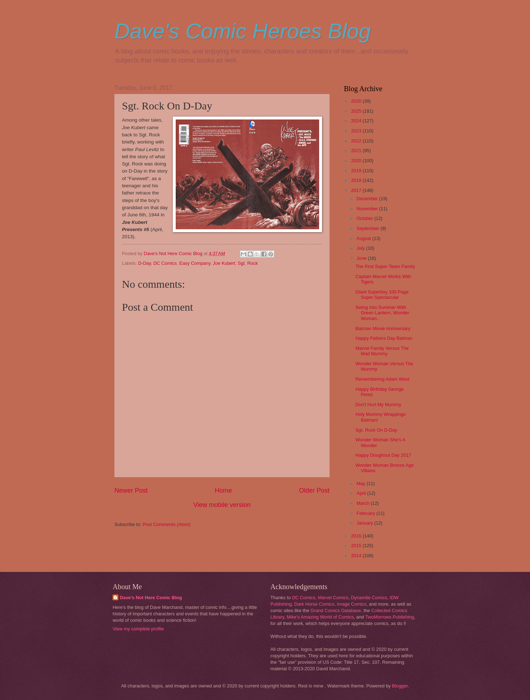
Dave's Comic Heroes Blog (242, 31)
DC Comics (165, 263)
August (364, 238)
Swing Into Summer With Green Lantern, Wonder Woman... (382, 313)
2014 (357, 555)
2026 (357, 101)
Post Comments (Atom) (167, 524)
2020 (357, 160)
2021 (357, 150)
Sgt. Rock (248, 263)
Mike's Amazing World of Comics (320, 617)
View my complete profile (138, 628)
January (365, 523)
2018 (357, 180)
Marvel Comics (333, 597)
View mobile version (222, 504)
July (361, 248)
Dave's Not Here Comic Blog (151, 597)
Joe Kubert (224, 263)
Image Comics (351, 604)
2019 (357, 170)
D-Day (144, 263)
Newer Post (131, 490)
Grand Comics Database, (337, 610)
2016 (357, 536)
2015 (357, 545)
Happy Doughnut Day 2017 (383, 455)
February (366, 513)
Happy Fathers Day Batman (383, 338)
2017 (357, 190)
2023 (357, 130)
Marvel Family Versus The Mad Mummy (382, 351)
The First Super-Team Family (385, 266)
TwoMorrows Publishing (389, 617)
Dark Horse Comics (314, 604)
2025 (357, 111)
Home (223, 490)
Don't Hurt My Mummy (378, 404)
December (367, 198)
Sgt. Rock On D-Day (376, 430)
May (361, 483)
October (365, 218)
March (363, 503)
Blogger (400, 686)
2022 (357, 141)
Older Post (314, 490)
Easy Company (194, 263)
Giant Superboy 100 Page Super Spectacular (381, 294)
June (362, 258)
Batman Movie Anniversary (382, 328)
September (368, 228)
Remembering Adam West (382, 379)
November (367, 208)
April (361, 493)
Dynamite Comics (369, 597)
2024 (357, 120)
